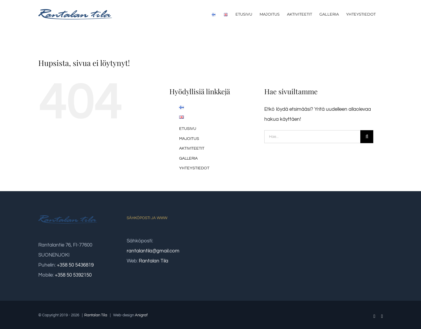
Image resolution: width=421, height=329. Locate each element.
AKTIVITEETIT (191, 148)
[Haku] (366, 136)
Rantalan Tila (153, 261)
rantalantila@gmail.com (153, 251)
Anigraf (141, 315)
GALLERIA (188, 158)
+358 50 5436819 (75, 265)
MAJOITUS (189, 139)
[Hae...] (312, 136)
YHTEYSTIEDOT (194, 168)
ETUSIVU (187, 129)
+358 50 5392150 (73, 275)
